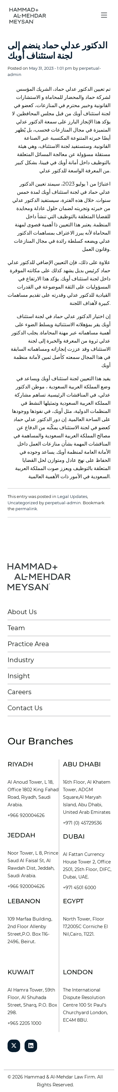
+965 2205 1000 (24, 1023)
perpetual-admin (63, 502)
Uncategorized (23, 502)
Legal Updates (72, 496)
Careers (19, 692)
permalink (26, 508)
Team (16, 628)
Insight (19, 676)
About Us (22, 612)
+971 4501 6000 (79, 887)
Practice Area (28, 644)
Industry (21, 660)
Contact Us (25, 708)
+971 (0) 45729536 (82, 823)
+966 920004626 (26, 815)
